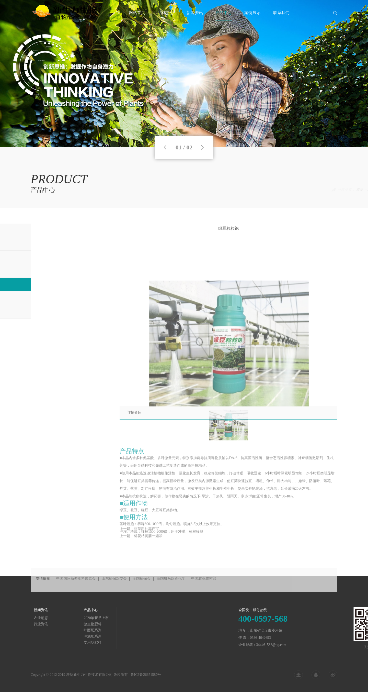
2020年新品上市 (37, 618)
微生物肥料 (34, 624)
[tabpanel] (184, 73)
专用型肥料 (34, 642)
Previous (165, 147)
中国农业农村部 (203, 588)
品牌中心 (166, 19)
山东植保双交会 (114, 588)
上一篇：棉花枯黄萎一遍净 (141, 541)
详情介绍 (134, 418)
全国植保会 (142, 588)
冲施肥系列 (34, 636)
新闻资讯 (195, 19)
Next (202, 147)
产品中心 (223, 19)
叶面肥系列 (34, 630)
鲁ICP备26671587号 (146, 678)
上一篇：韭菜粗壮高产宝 (139, 534)
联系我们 (281, 19)
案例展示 (252, 19)
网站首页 (137, 19)
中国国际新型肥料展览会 (76, 588)
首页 (329, 190)
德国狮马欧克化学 (171, 588)
